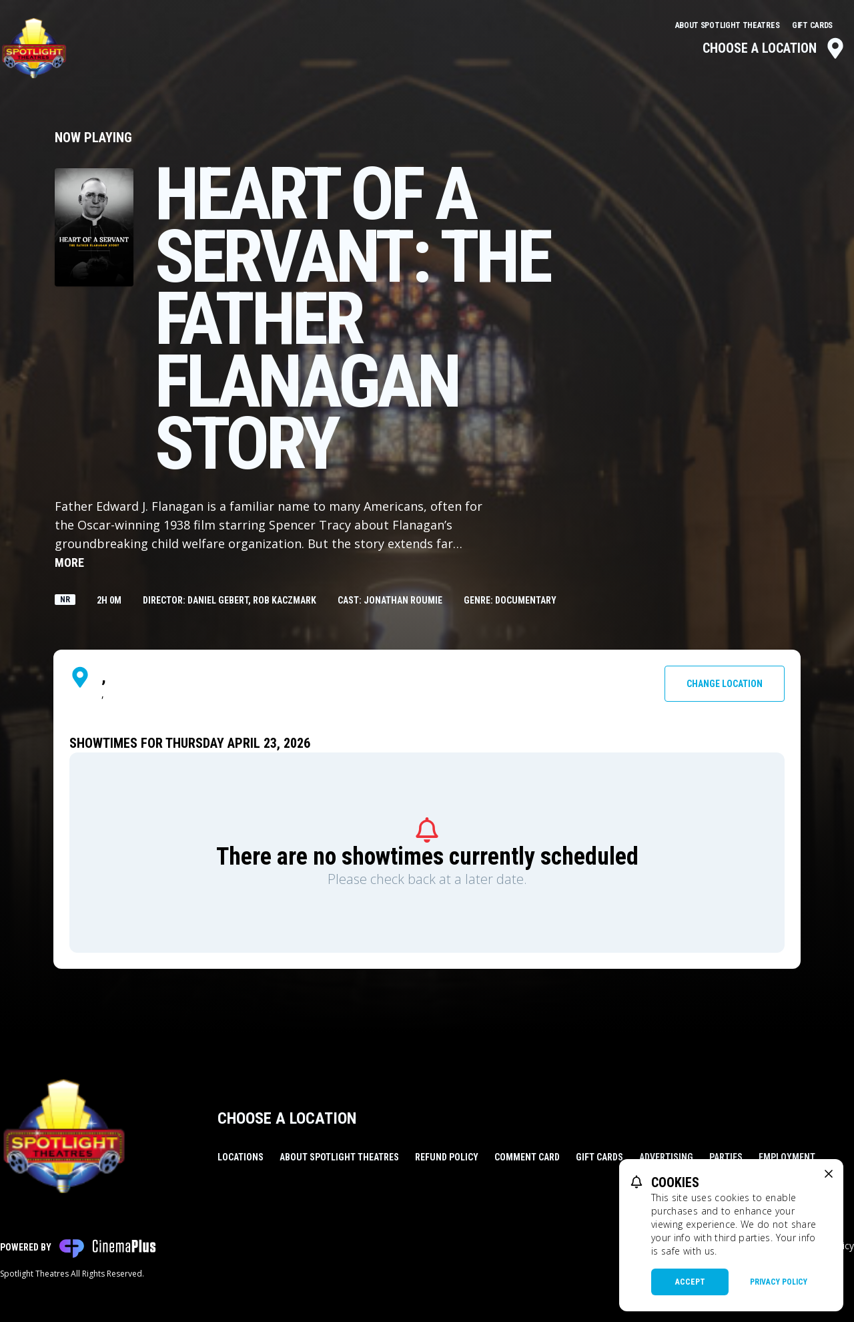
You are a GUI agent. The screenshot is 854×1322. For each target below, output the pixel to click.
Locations (241, 1157)
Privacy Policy (778, 1282)
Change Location (725, 683)
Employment (787, 1157)
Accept (690, 1282)
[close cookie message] (828, 1173)
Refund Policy (446, 1157)
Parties (726, 1157)
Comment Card (527, 1157)
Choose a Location (774, 48)
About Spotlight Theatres (728, 25)
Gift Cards (812, 25)
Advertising (666, 1157)
